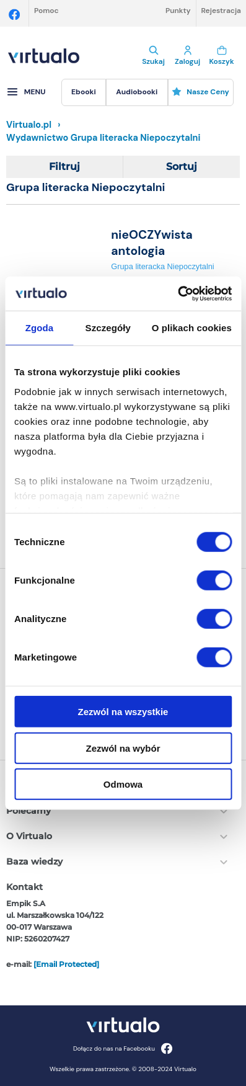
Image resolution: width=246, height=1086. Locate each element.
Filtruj (64, 166)
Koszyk (221, 55)
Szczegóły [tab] (108, 328)
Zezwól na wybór (123, 747)
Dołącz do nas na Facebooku (123, 1048)
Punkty (178, 11)
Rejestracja (221, 11)
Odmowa (123, 784)
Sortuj (181, 166)
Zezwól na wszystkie (123, 711)
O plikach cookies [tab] (192, 328)
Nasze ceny (200, 92)
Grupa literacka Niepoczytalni (162, 266)
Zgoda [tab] (39, 328)
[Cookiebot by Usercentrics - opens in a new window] (177, 293)
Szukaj (153, 55)
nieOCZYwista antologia (151, 242)
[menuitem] (83, 92)
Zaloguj (187, 55)
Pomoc (46, 11)
